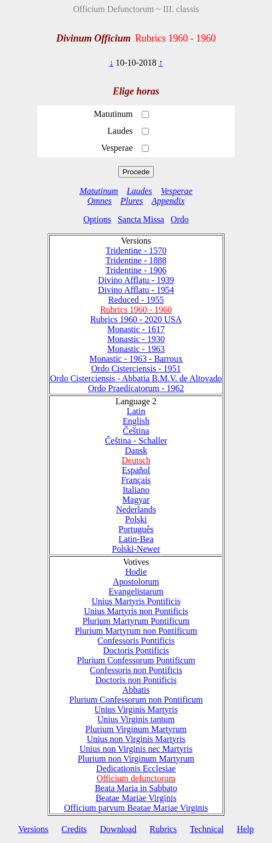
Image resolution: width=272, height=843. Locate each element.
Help (245, 829)
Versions (33, 829)
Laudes (139, 191)
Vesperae (177, 191)
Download (118, 829)
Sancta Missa (141, 219)
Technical (207, 829)
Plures (131, 200)
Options (97, 219)
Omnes (100, 200)
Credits (73, 829)
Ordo (180, 219)
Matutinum (98, 191)
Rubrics (163, 829)
